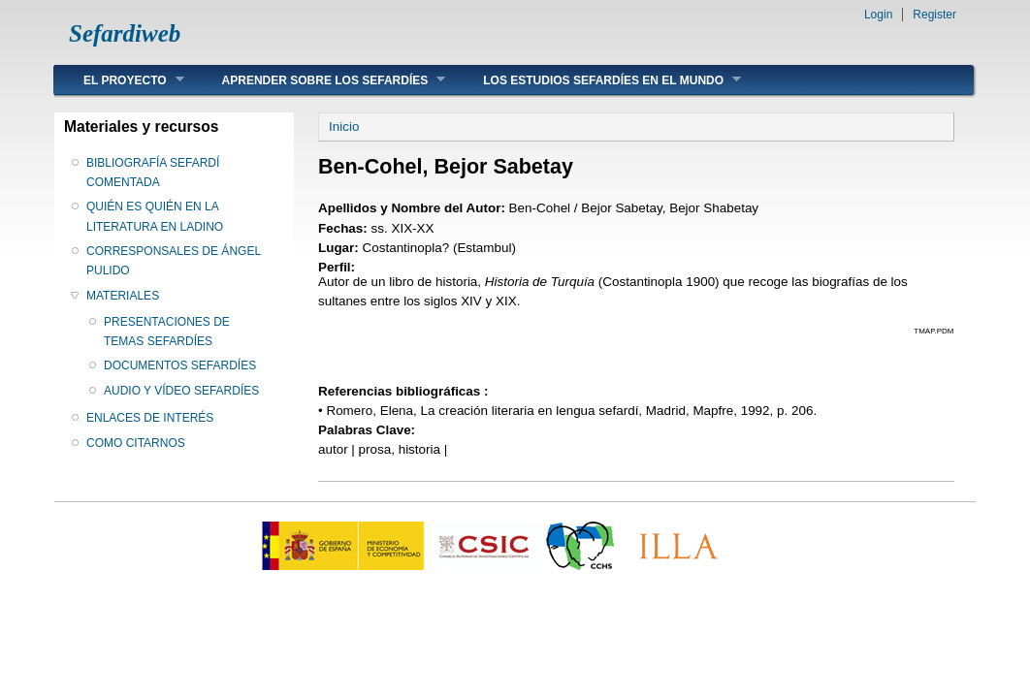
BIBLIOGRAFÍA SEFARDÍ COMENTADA (152, 172)
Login (878, 14)
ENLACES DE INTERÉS (149, 418)
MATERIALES (122, 295)
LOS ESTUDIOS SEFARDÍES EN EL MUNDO (597, 80)
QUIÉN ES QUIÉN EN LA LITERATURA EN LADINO (154, 216)
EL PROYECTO (119, 80)
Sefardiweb (124, 33)
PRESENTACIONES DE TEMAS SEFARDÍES (167, 331)
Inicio (344, 126)
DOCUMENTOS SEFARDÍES (180, 365)
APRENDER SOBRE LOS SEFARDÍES (319, 80)
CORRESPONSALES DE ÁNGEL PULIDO (173, 260)
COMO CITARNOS (135, 443)
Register (934, 14)
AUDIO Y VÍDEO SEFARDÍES (181, 390)
